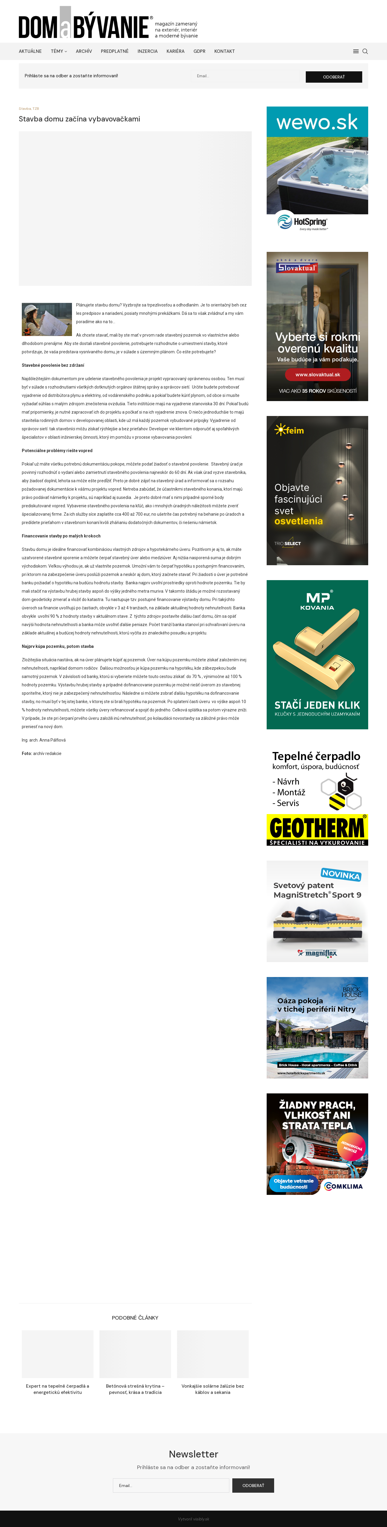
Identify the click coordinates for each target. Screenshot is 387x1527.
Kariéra (176, 51)
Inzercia (148, 51)
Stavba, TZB (29, 107)
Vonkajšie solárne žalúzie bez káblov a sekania (213, 1388)
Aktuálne (30, 51)
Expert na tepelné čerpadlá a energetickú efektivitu (57, 1388)
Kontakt (224, 51)
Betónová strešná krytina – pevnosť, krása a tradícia (135, 1388)
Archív (84, 51)
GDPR (199, 51)
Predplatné (115, 51)
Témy (57, 51)
